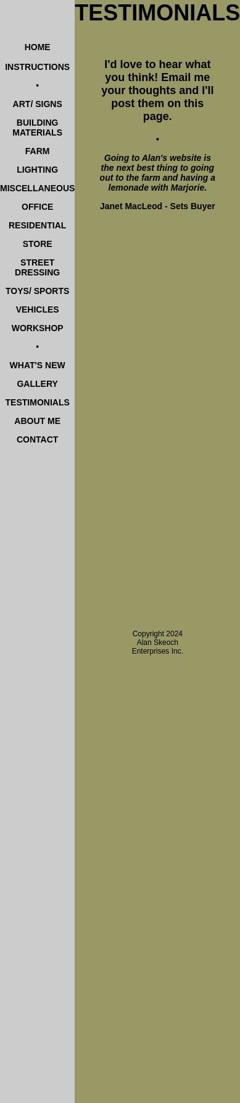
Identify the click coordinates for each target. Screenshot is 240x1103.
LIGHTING (37, 170)
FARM (37, 151)
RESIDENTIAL (37, 225)
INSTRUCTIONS (37, 67)
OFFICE (37, 207)
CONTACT (37, 439)
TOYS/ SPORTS (37, 291)
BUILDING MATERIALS (37, 127)
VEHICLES (37, 309)
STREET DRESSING (37, 267)
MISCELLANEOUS (37, 188)
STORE (37, 244)
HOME (38, 47)
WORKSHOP (38, 328)
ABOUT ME (37, 421)
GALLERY (37, 384)
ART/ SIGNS (37, 104)
